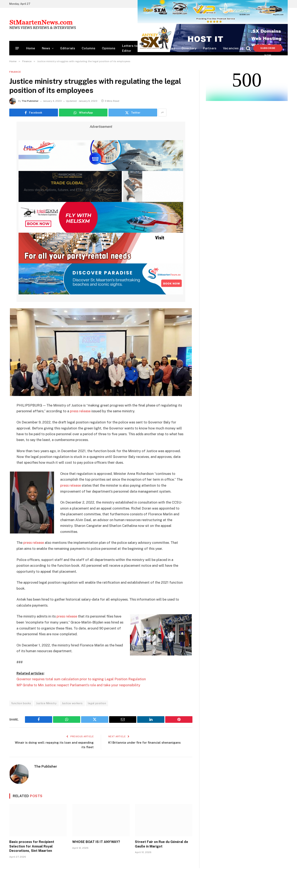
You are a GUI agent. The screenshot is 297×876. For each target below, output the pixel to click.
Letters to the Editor (133, 48)
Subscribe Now (267, 49)
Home (30, 48)
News (46, 48)
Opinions (108, 48)
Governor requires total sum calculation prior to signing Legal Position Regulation (81, 678)
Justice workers (72, 702)
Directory (189, 48)
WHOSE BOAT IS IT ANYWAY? (96, 841)
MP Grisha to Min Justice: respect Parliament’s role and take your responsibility (78, 684)
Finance (15, 71)
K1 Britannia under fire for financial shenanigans (144, 741)
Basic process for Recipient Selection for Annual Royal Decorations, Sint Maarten (31, 845)
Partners (209, 48)
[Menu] (17, 48)
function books (21, 702)
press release (80, 411)
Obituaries (167, 48)
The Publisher (30, 101)
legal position (97, 702)
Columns (88, 48)
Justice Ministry (46, 702)
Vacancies (231, 48)
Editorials (67, 48)
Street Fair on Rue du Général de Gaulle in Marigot (161, 843)
